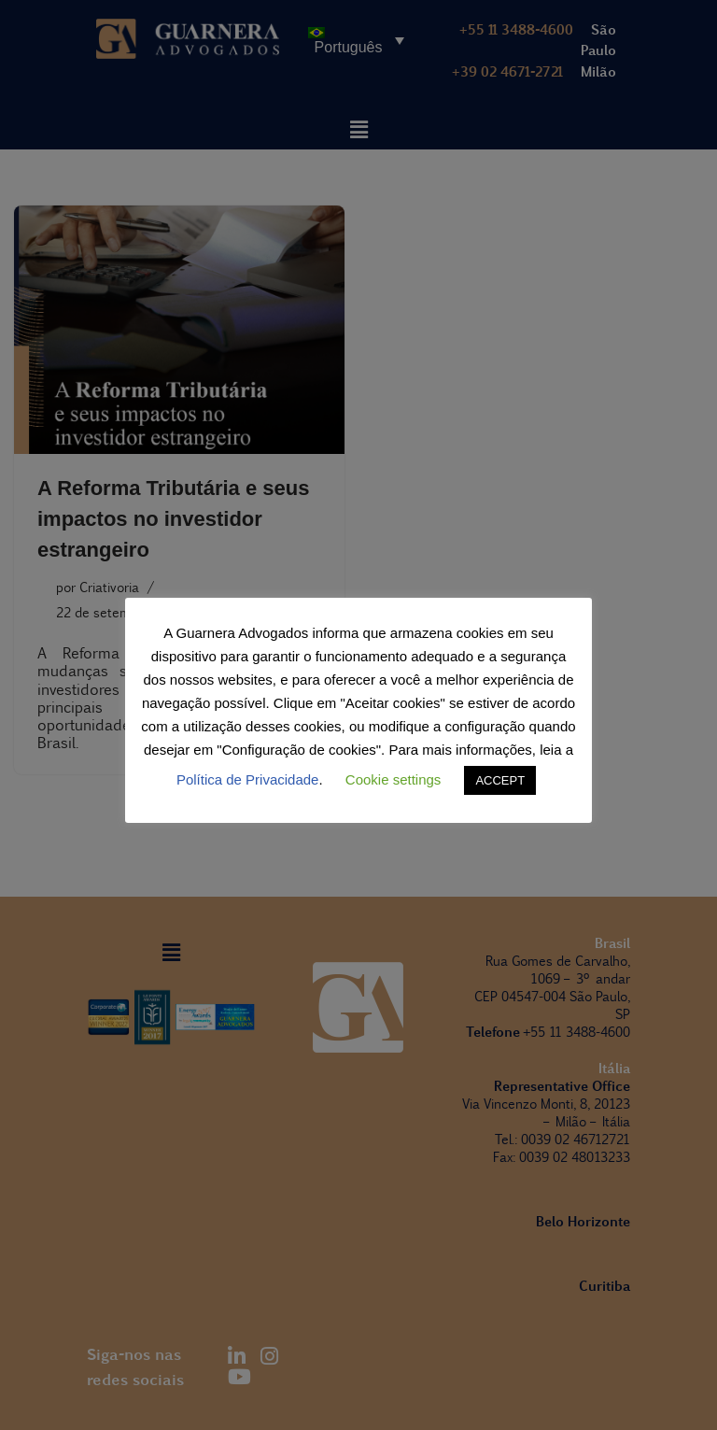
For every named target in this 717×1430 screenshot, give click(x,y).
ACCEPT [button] (500, 780)
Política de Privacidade (247, 779)
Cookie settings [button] (393, 779)
